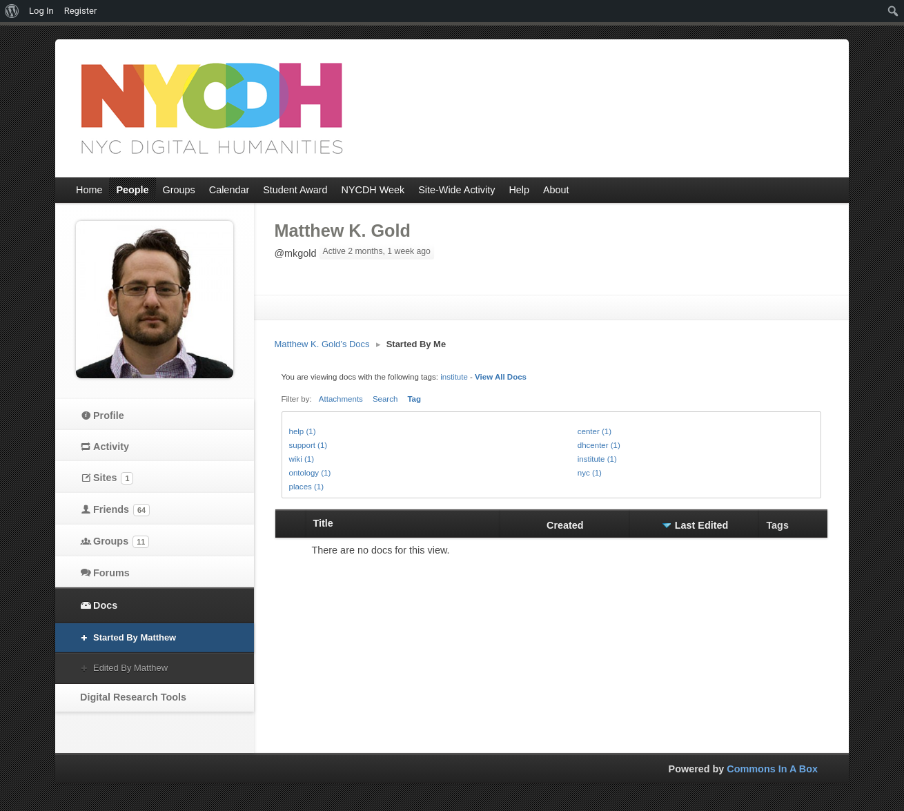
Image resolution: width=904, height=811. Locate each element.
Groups (121, 542)
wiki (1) (301, 459)
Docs (105, 605)
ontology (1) (310, 473)
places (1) (306, 486)
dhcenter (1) (599, 445)
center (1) (594, 431)
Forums (111, 572)
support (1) (308, 445)
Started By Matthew (134, 637)
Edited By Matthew (130, 668)
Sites (113, 478)
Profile (108, 415)
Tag (414, 399)
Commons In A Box (772, 768)
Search (385, 399)
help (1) (302, 431)
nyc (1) (590, 473)
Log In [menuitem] (41, 11)
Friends (121, 510)
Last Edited (702, 525)
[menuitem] (12, 11)
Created (565, 525)
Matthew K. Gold (343, 230)
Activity (111, 446)
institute (454, 377)
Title (323, 523)
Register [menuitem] (80, 11)
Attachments (341, 399)
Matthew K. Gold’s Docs (322, 344)
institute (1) (597, 459)
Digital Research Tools (133, 697)
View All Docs (501, 377)
